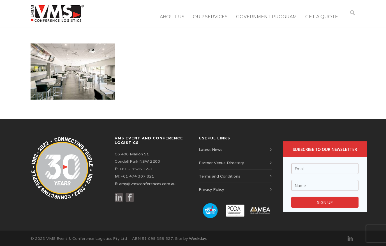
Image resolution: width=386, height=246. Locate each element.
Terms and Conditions (219, 176)
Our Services (210, 16)
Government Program (266, 16)
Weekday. (198, 238)
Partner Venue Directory (221, 162)
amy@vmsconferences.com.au (147, 183)
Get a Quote (321, 16)
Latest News (210, 149)
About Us (172, 16)
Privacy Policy (211, 189)
